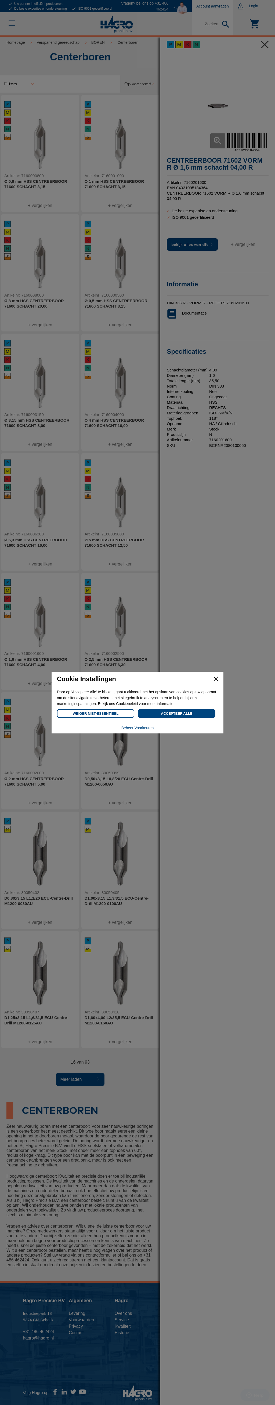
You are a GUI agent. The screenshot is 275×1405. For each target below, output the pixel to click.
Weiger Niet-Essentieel (95, 713)
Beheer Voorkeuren (137, 727)
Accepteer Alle (176, 713)
